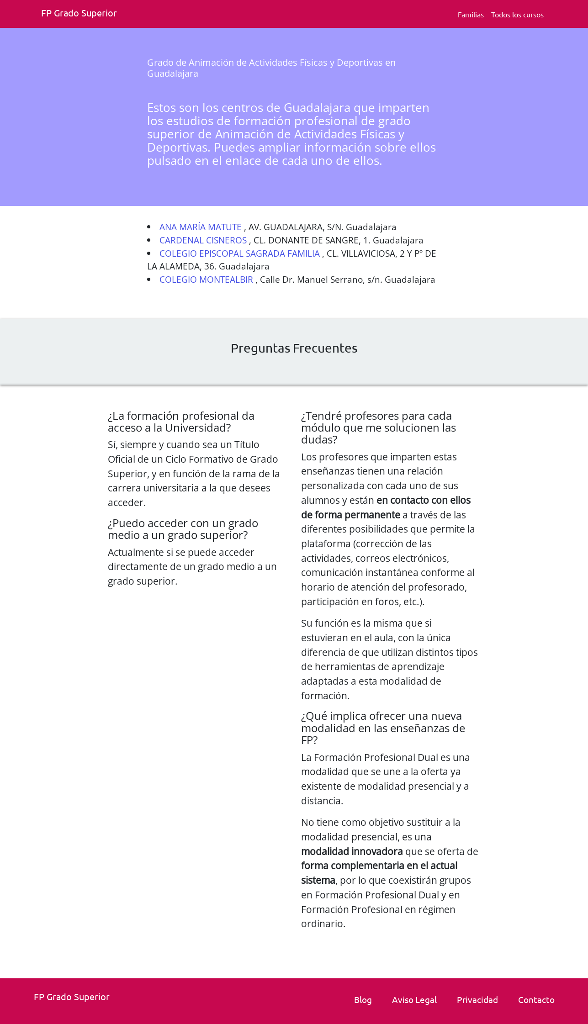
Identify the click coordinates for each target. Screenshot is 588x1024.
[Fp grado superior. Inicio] (82, 14)
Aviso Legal (414, 999)
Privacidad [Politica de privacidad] (477, 999)
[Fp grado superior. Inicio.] (75, 997)
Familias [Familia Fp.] (471, 14)
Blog (363, 999)
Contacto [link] (536, 999)
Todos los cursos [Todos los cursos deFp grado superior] (517, 14)
